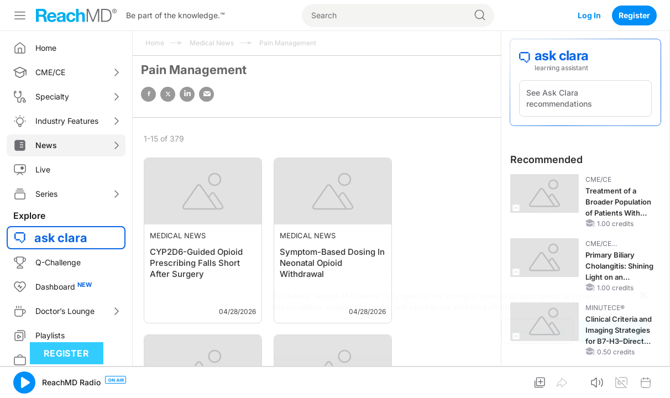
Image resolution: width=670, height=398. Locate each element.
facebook (148, 94)
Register (634, 15)
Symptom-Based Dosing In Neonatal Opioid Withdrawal (332, 263)
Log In (589, 15)
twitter (167, 94)
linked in (187, 94)
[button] (24, 382)
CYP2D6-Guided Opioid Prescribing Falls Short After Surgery (196, 263)
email (206, 94)
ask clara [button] (60, 238)
